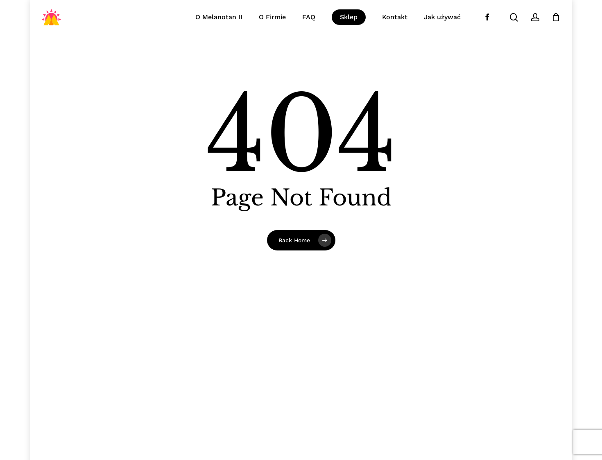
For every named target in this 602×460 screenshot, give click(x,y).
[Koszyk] (556, 17)
